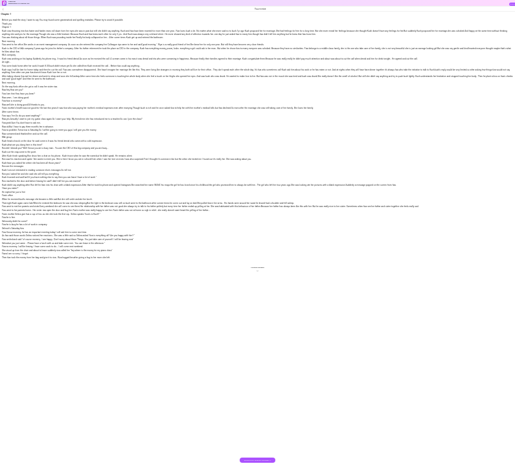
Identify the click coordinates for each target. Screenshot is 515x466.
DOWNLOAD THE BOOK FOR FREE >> (257, 460)
